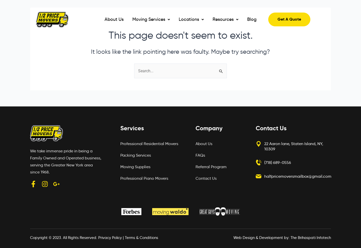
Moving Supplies (135, 166)
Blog (251, 19)
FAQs (200, 155)
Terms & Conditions (141, 237)
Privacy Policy (110, 237)
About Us (114, 19)
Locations (191, 19)
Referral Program (211, 166)
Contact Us (206, 178)
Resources (225, 19)
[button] (151, 19)
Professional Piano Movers (144, 178)
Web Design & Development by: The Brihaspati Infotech (282, 237)
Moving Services (151, 19)
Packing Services (135, 155)
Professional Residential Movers (149, 143)
